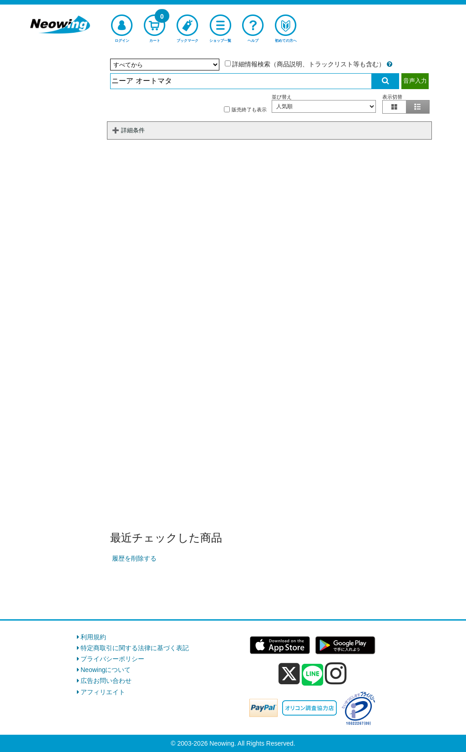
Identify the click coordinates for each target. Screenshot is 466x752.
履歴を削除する (134, 558)
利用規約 (93, 637)
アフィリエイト (103, 692)
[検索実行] (385, 81)
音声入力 (415, 80)
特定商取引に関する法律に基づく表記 (135, 648)
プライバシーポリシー (112, 658)
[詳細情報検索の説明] (389, 64)
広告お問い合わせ (106, 680)
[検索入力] (241, 81)
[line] (313, 675)
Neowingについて (106, 669)
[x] (289, 674)
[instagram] (336, 673)
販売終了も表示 (245, 109)
